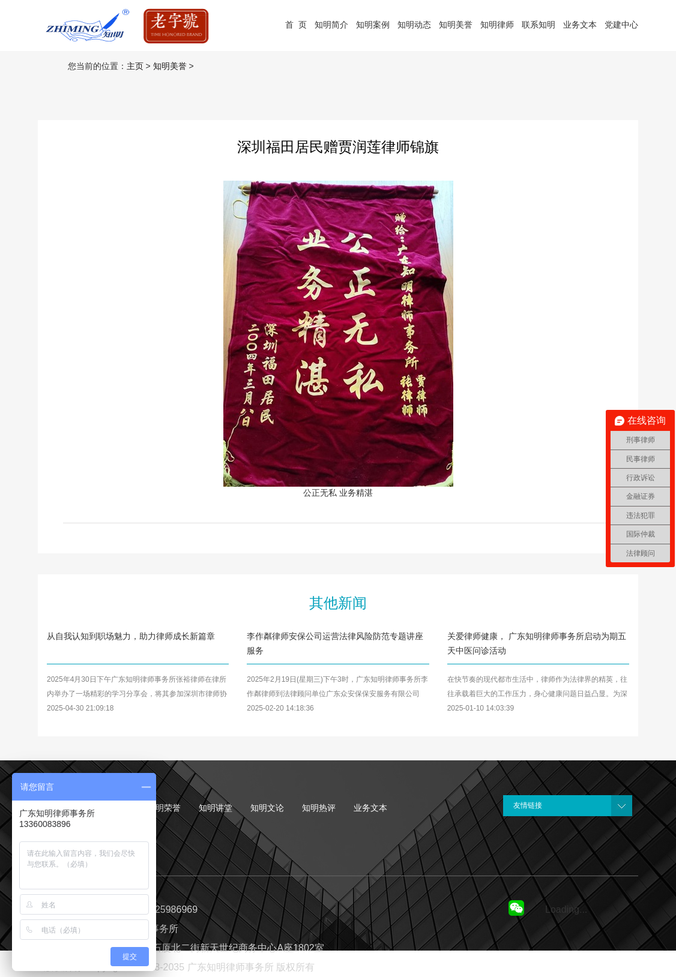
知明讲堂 (215, 808)
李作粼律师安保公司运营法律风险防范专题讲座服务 (335, 643)
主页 (135, 66)
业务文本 (370, 808)
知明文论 (267, 808)
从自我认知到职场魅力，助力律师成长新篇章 (131, 636)
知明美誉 (170, 66)
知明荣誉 (164, 808)
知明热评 (319, 808)
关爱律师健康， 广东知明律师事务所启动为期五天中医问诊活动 (536, 643)
